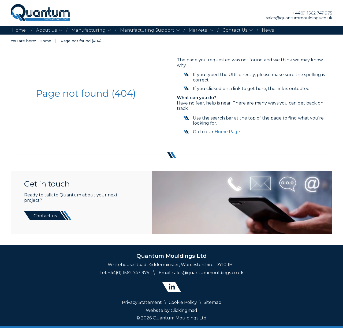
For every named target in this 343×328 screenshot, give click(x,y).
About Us (46, 30)
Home (19, 30)
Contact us (45, 215)
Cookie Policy (183, 302)
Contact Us (234, 30)
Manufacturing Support (147, 30)
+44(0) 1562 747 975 (312, 13)
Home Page (227, 131)
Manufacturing (88, 30)
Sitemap (212, 302)
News (268, 30)
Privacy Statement (142, 302)
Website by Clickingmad (171, 310)
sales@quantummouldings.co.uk (299, 18)
